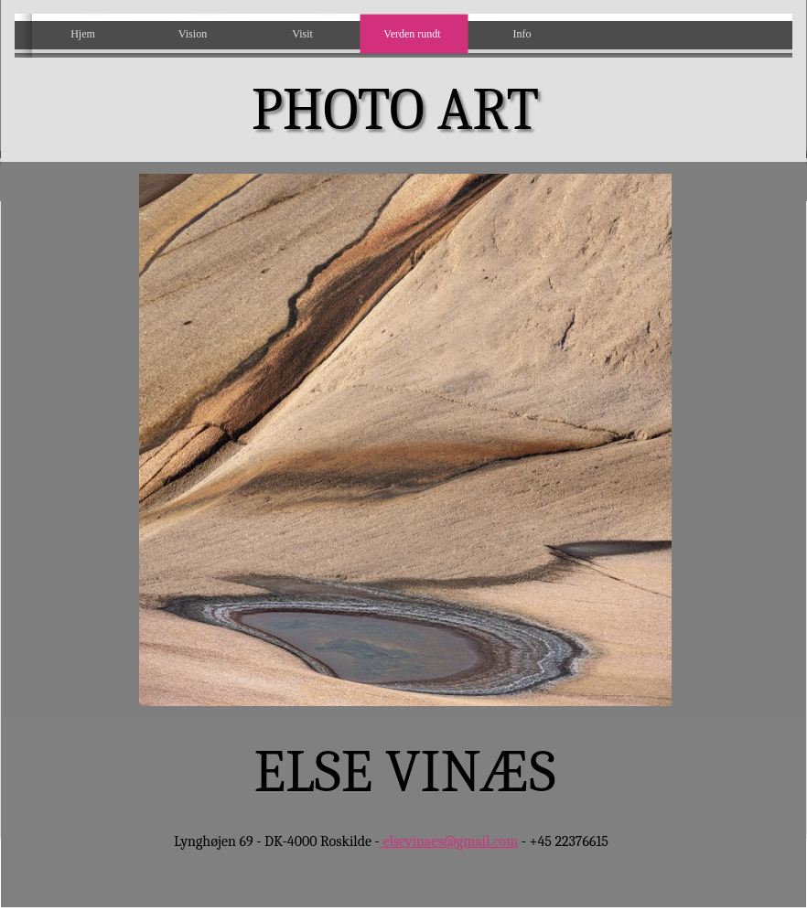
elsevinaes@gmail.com (449, 841)
